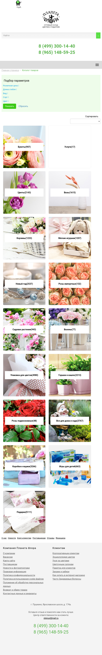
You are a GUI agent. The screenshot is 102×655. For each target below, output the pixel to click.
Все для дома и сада (69, 420)
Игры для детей (69, 466)
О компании (9, 553)
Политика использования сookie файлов (23, 579)
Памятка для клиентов (64, 568)
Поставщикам (39, 538)
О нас (4, 538)
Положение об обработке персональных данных (23, 584)
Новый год (24, 283)
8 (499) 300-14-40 (57, 46)
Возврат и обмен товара (15, 590)
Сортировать (91, 116)
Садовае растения (24, 329)
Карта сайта (9, 560)
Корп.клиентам (24, 538)
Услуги (70, 146)
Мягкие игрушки (69, 238)
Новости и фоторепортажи (16, 568)
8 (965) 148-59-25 (57, 52)
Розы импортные (69, 283)
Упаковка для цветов (24, 375)
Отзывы (50, 538)
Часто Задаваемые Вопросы (67, 579)
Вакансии (8, 557)
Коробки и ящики (24, 466)
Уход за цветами (61, 560)
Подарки (24, 512)
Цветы (24, 192)
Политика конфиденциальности (19, 575)
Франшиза (60, 538)
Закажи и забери (61, 571)
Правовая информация (14, 571)
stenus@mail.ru (51, 618)
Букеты (24, 146)
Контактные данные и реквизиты (20, 593)
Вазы (70, 192)
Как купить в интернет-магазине (69, 575)
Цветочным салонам (63, 564)
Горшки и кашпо (69, 375)
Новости (12, 538)
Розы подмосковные (24, 420)
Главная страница (10, 70)
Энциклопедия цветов (64, 557)
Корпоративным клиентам (66, 553)
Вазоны (70, 329)
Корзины (24, 238)
